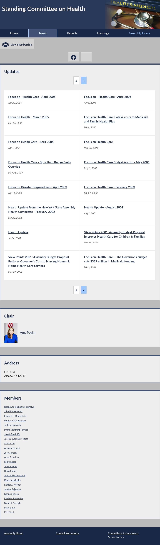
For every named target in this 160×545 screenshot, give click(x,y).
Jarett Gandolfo (12, 434)
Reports (72, 33)
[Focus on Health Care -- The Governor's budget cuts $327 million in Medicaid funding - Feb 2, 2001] (117, 265)
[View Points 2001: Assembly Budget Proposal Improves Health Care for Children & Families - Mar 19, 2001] (117, 238)
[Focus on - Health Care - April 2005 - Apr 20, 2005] (42, 100)
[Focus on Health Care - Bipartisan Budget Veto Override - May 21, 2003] (42, 168)
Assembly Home (139, 33)
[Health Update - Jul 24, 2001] (42, 238)
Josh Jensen (10, 452)
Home (14, 33)
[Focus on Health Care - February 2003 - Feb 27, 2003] (117, 191)
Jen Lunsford (10, 466)
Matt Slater (9, 507)
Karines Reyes (11, 493)
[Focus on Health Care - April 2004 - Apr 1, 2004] (42, 146)
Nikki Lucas (10, 461)
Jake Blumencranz (13, 411)
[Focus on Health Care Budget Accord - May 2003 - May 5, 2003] (117, 168)
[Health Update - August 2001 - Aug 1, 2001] (117, 213)
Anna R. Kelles (11, 457)
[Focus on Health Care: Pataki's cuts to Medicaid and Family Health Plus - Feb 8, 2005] (117, 123)
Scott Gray (9, 443)
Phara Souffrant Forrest (16, 429)
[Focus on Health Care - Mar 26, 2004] (117, 146)
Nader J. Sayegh (12, 503)
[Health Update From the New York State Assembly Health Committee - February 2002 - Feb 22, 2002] (42, 213)
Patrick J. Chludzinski (15, 420)
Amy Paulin (27, 332)
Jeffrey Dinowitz (12, 425)
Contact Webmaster (67, 533)
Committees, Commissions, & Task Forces (123, 535)
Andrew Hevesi (12, 448)
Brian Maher (10, 470)
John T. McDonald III (14, 475)
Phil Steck (9, 512)
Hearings (103, 33)
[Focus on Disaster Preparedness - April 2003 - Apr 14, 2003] (42, 191)
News (43, 33)
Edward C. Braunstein (15, 416)
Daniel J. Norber (12, 484)
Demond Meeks (12, 480)
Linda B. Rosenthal (13, 498)
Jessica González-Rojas (16, 438)
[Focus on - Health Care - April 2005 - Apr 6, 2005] (117, 100)
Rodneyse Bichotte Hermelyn (19, 406)
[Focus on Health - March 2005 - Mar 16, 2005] (42, 123)
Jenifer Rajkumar (12, 489)
